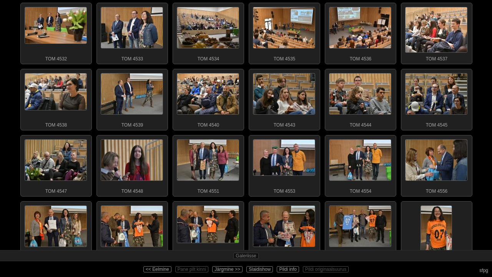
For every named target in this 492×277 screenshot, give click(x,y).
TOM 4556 (436, 164)
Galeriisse (246, 256)
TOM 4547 (56, 164)
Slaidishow (260, 269)
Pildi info (287, 269)
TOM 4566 (284, 231)
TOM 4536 (360, 32)
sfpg (483, 270)
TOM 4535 (284, 32)
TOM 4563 (208, 231)
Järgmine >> (227, 269)
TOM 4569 (360, 231)
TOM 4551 (208, 164)
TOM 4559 (56, 231)
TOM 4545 (436, 98)
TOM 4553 (284, 164)
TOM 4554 (360, 164)
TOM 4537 (436, 32)
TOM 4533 (132, 32)
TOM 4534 (208, 32)
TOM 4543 (284, 98)
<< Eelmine (157, 269)
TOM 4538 (56, 98)
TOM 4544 (360, 98)
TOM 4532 (56, 32)
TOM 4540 (208, 98)
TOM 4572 (436, 231)
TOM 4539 (132, 98)
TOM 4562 (132, 231)
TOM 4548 (132, 164)
